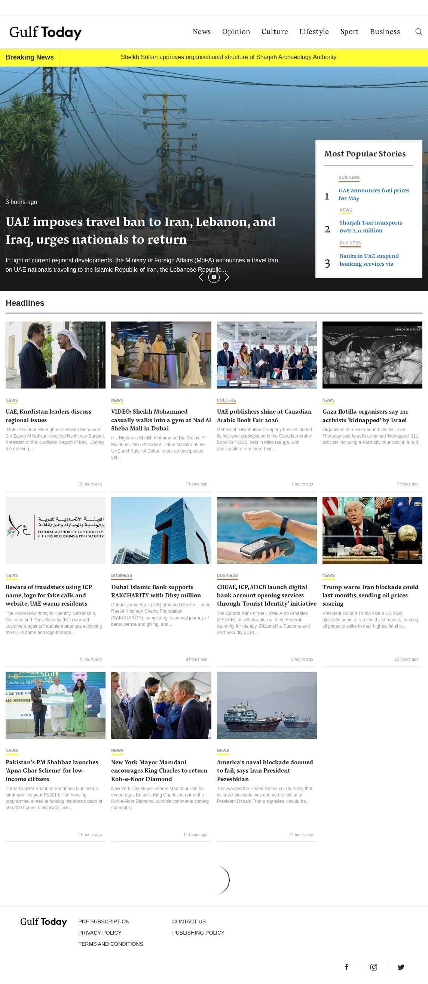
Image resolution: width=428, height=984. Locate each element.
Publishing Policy (198, 933)
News (202, 32)
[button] (227, 277)
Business (385, 32)
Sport (349, 32)
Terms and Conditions (110, 944)
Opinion (236, 32)
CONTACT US (189, 921)
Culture (275, 32)
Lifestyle (314, 32)
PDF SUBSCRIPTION (103, 921)
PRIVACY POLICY (99, 933)
